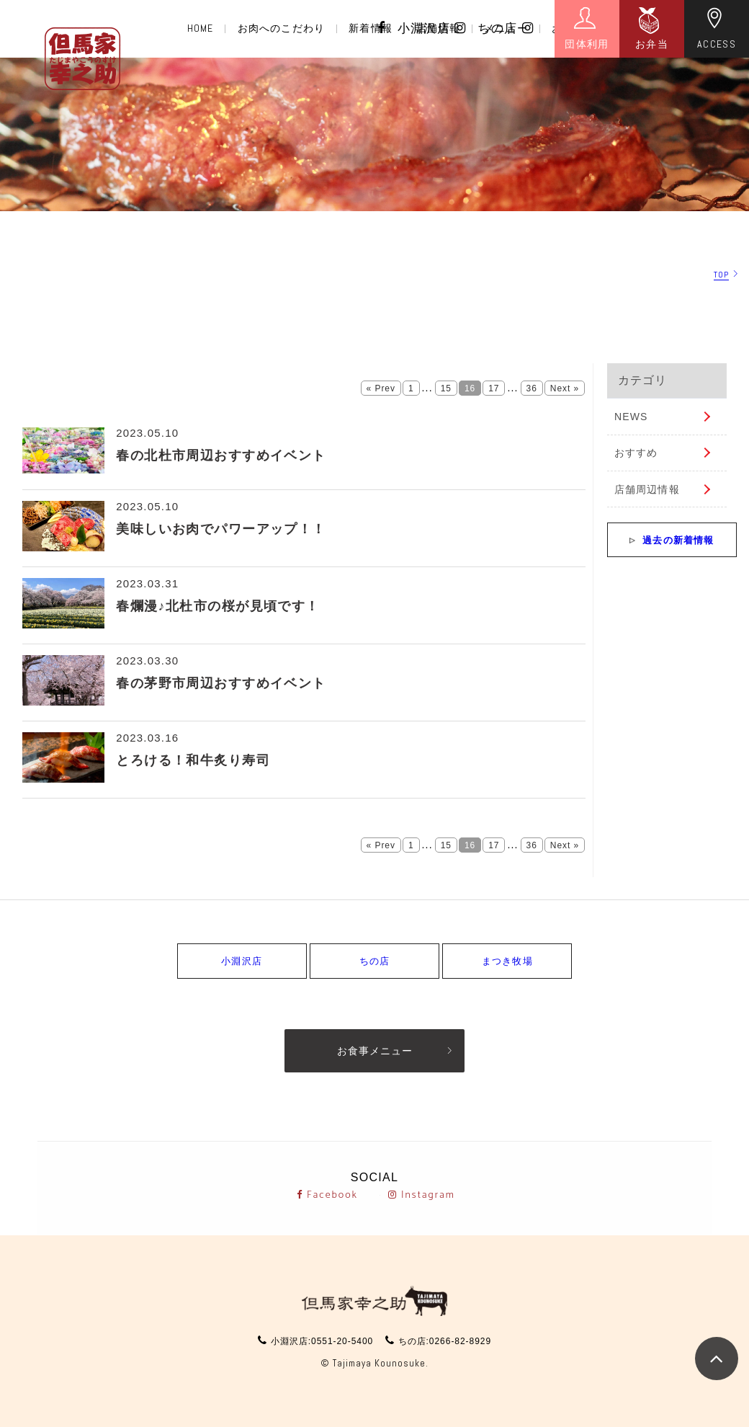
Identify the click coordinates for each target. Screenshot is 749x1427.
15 (446, 388)
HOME (200, 28)
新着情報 (370, 28)
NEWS (630, 416)
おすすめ (636, 452)
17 (493, 388)
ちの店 (505, 28)
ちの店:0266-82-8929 (444, 1341)
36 (531, 388)
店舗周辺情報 (647, 489)
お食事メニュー (375, 1051)
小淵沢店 (432, 28)
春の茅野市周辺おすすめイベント (221, 683)
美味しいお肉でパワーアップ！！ (221, 529)
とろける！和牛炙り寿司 (193, 760)
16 (470, 388)
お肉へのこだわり (281, 28)
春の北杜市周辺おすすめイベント (221, 455)
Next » (564, 388)
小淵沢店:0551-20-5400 (322, 1341)
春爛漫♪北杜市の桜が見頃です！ (218, 606)
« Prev (381, 388)
